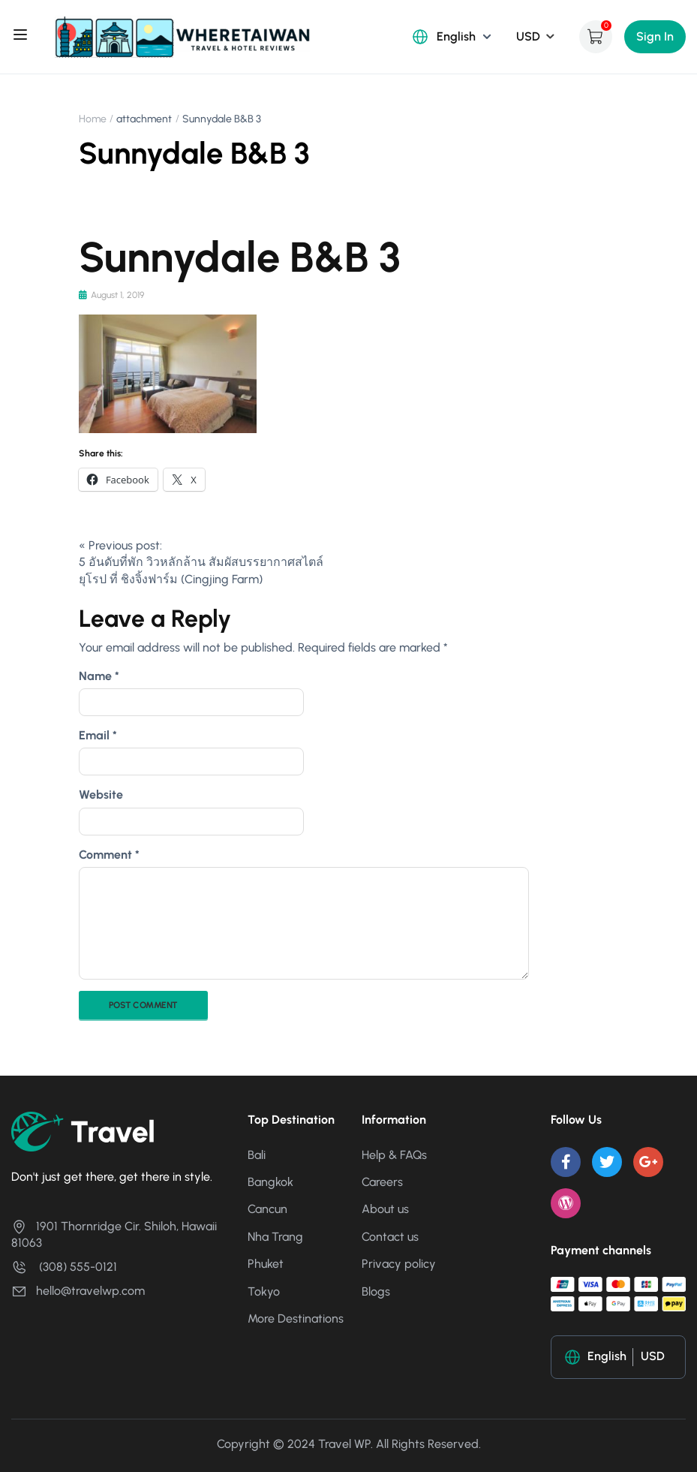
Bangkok (270, 1182)
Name (99, 676)
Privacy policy (399, 1264)
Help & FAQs (394, 1154)
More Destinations (296, 1318)
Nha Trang (275, 1237)
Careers (382, 1182)
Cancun (267, 1209)
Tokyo (264, 1291)
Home (93, 119)
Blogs (376, 1291)
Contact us (390, 1237)
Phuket (266, 1264)
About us (385, 1209)
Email (98, 735)
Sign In (655, 36)
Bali (257, 1154)
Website (101, 794)
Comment (109, 854)
